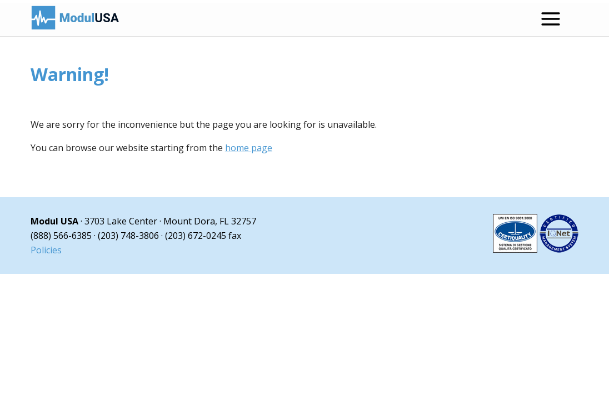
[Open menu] (551, 19)
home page (248, 148)
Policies (46, 250)
